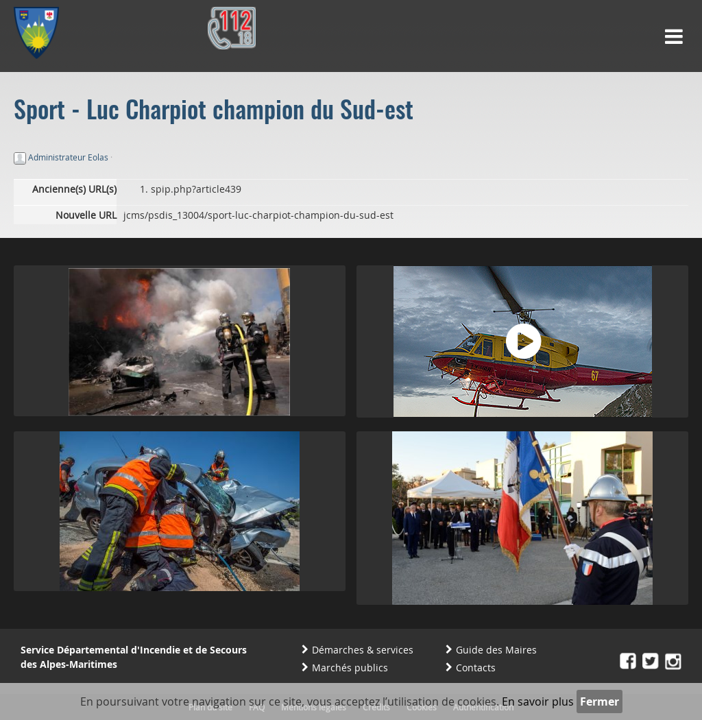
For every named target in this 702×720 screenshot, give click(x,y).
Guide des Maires (496, 649)
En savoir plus (538, 701)
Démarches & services (362, 649)
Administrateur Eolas (68, 157)
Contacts (476, 667)
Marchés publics (350, 667)
